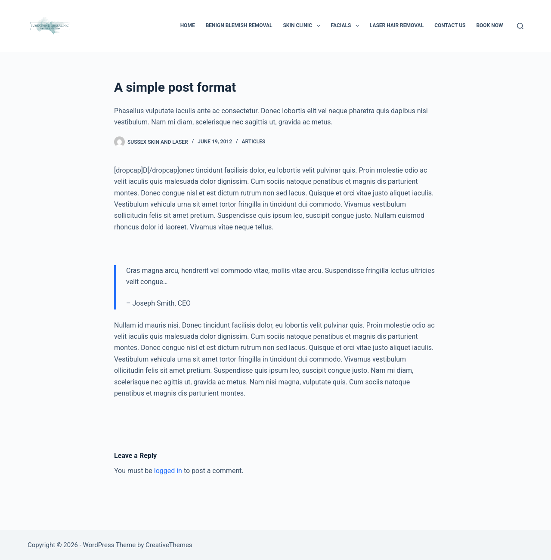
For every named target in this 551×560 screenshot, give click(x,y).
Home (187, 25)
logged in (168, 471)
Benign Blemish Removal (239, 25)
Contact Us (449, 25)
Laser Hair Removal (397, 25)
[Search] (520, 26)
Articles (254, 142)
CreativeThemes (168, 545)
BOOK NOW (489, 25)
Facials (346, 26)
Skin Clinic (303, 26)
